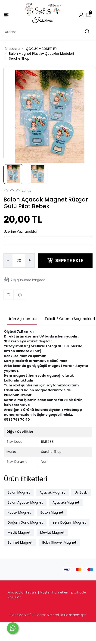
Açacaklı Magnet (66, 502)
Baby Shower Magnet (59, 542)
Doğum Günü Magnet (25, 522)
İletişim (31, 592)
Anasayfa (16, 592)
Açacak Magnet (52, 492)
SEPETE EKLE (65, 260)
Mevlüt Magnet (52, 532)
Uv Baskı (81, 492)
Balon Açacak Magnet (25, 502)
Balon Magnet (19, 492)
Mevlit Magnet (19, 532)
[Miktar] (18, 261)
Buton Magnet (51, 512)
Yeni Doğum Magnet (69, 522)
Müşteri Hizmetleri (54, 592)
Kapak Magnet (19, 512)
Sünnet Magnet (20, 542)
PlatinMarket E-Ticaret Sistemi (34, 615)
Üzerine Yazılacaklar (21, 231)
